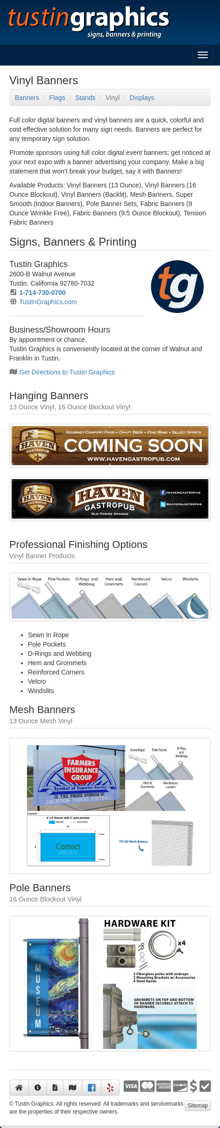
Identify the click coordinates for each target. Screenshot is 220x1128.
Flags (57, 97)
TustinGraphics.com (48, 302)
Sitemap (197, 1105)
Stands (85, 97)
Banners (27, 97)
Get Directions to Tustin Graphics (66, 372)
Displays (142, 97)
